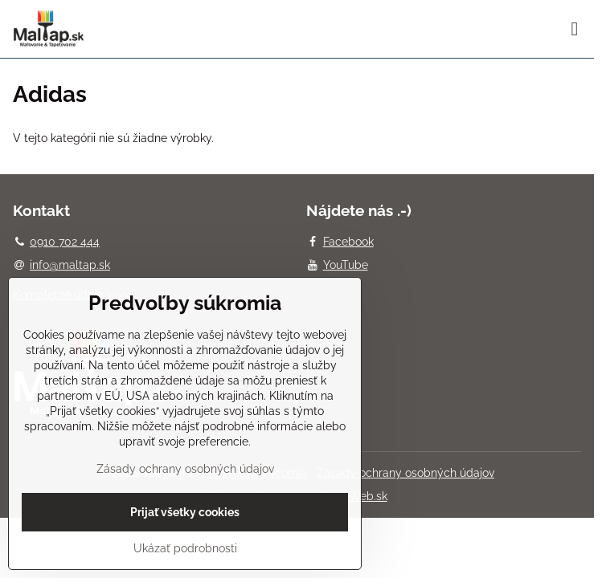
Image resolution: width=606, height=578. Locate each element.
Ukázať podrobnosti (185, 548)
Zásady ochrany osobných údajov (405, 472)
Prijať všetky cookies (185, 512)
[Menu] (574, 29)
